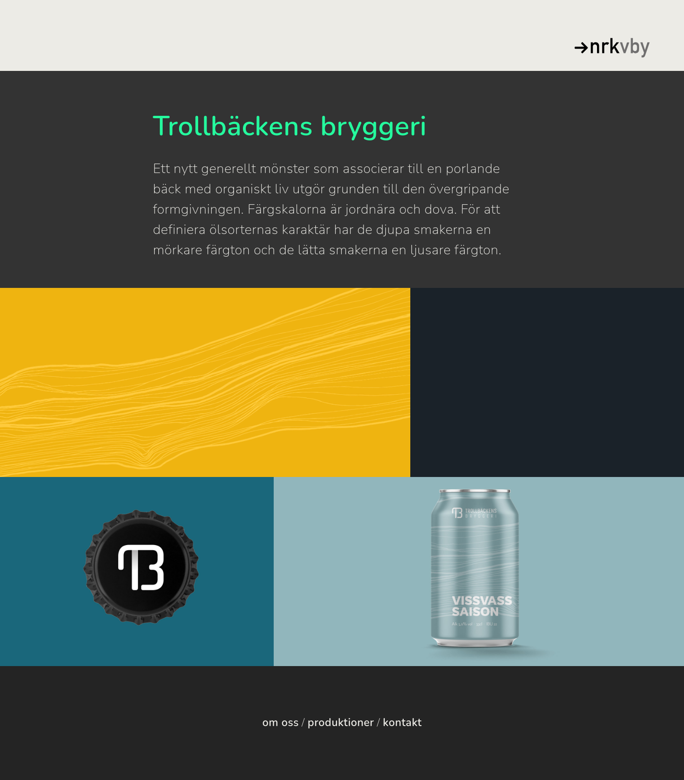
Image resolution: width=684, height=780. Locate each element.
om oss (280, 722)
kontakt (402, 722)
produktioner (341, 722)
